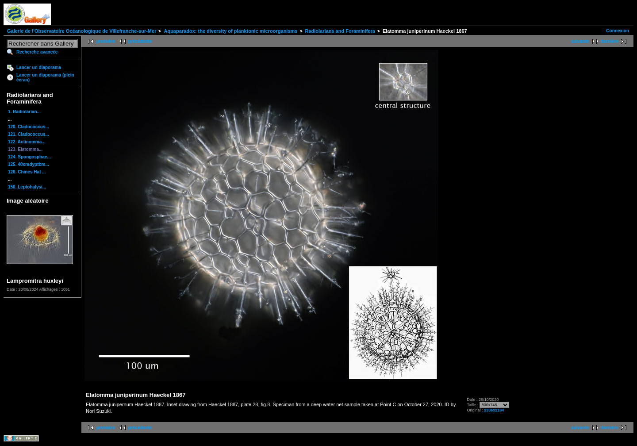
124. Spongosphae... (29, 156)
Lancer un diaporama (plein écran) (45, 77)
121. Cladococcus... (28, 134)
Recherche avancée (37, 52)
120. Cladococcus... (28, 126)
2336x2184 (494, 410)
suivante (580, 41)
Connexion (617, 30)
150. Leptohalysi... (27, 187)
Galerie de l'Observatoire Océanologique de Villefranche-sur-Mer (81, 31)
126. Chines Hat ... (27, 171)
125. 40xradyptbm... (28, 164)
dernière (609, 41)
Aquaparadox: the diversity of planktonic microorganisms (230, 31)
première (105, 41)
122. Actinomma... (27, 141)
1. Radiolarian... (24, 111)
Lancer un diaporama (38, 67)
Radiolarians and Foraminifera (340, 31)
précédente (140, 41)
